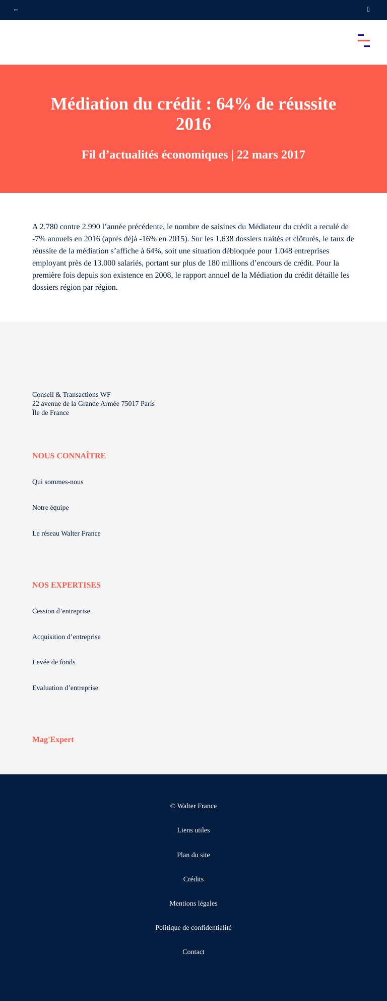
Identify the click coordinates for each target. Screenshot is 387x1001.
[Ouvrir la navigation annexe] (16, 10)
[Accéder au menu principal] (364, 40)
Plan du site (193, 855)
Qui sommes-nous (58, 482)
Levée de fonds (54, 662)
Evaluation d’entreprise (65, 688)
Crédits (193, 879)
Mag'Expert (53, 739)
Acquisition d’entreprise (66, 637)
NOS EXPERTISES (66, 585)
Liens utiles (193, 830)
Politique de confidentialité (193, 928)
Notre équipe (50, 508)
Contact (193, 952)
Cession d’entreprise (61, 611)
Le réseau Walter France (66, 534)
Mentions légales (193, 904)
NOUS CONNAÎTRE (69, 456)
